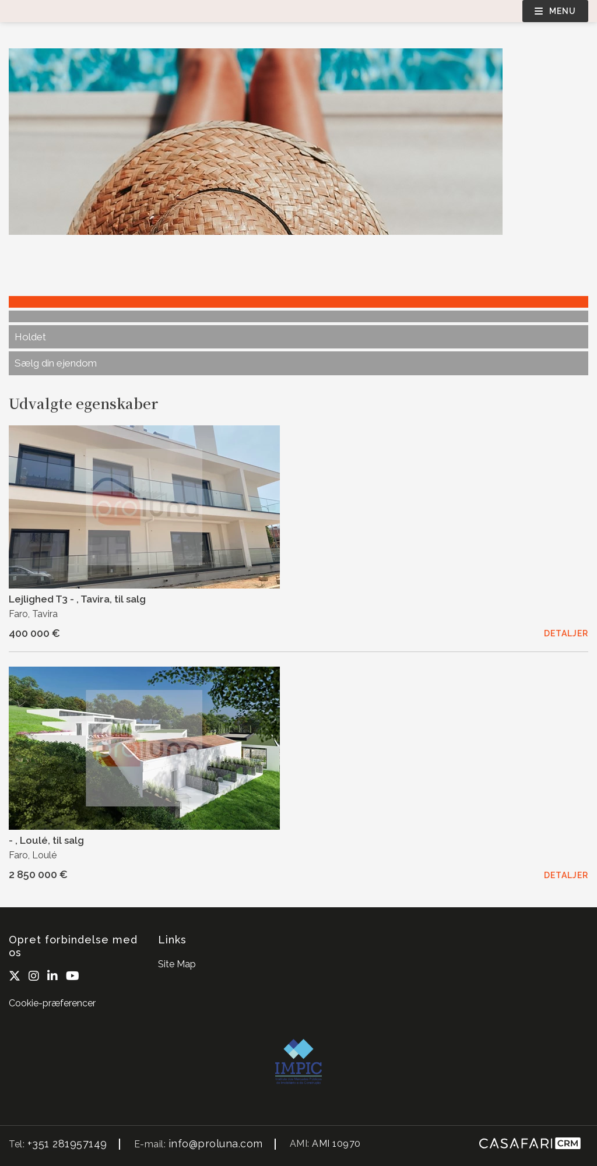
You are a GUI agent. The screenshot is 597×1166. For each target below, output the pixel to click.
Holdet (30, 337)
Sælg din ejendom (56, 363)
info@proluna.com (215, 1143)
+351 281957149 (67, 1143)
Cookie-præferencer (52, 1003)
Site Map (177, 964)
